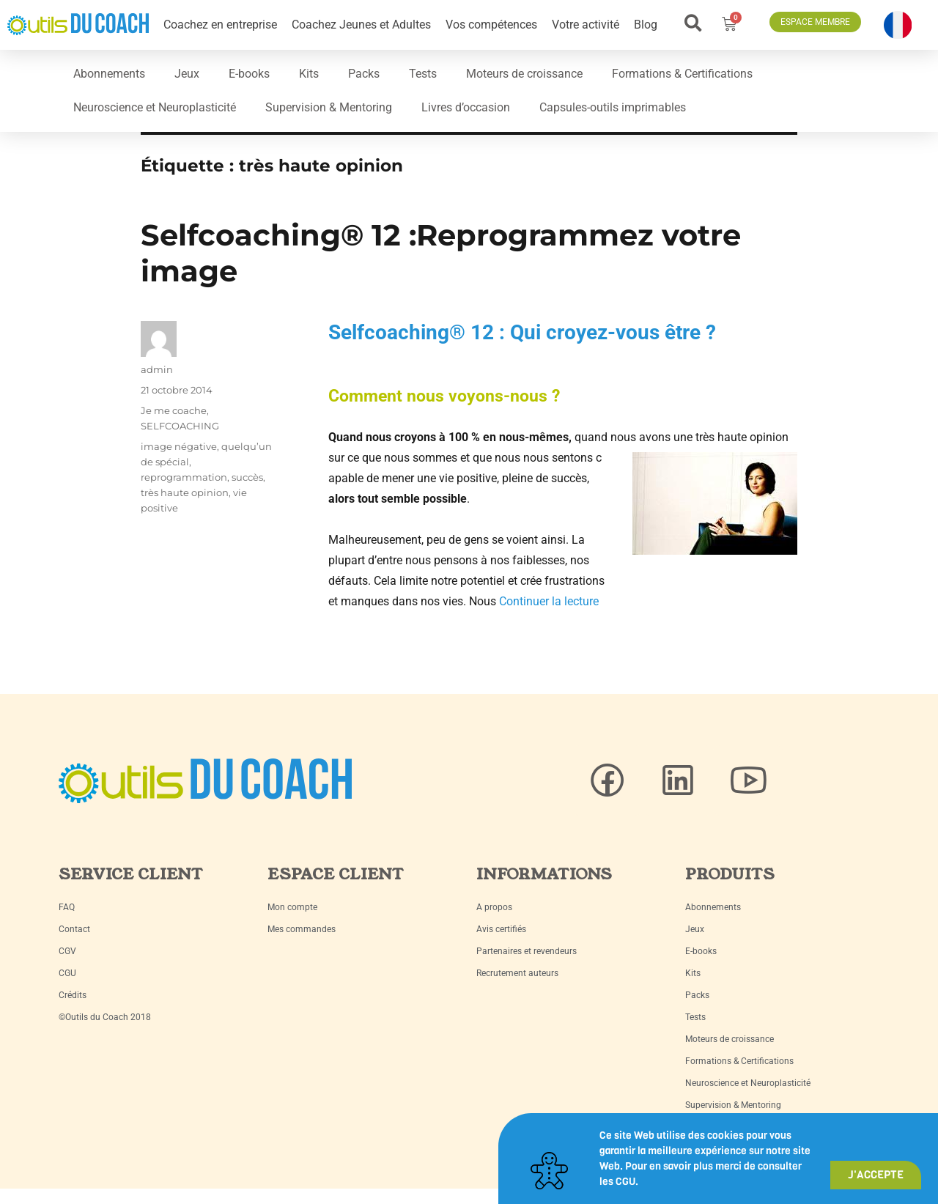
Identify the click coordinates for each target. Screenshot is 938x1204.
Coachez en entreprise (220, 25)
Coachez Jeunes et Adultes (361, 25)
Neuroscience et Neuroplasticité (154, 107)
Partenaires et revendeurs (526, 951)
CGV (67, 951)
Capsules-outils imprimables (612, 107)
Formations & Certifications (682, 74)
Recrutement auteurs (517, 973)
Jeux (186, 74)
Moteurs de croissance (524, 74)
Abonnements (109, 74)
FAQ (67, 907)
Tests (423, 74)
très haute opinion (185, 492)
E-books (249, 74)
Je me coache (174, 410)
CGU (67, 973)
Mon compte (292, 907)
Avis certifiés (501, 929)
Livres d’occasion (465, 107)
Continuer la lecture (549, 601)
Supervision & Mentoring (328, 107)
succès (247, 477)
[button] (693, 23)
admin (157, 369)
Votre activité (585, 25)
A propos (494, 907)
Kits (309, 74)
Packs (364, 74)
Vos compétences (491, 25)
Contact (74, 929)
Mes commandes (301, 929)
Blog (645, 25)
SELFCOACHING (180, 426)
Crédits (72, 995)
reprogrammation (184, 477)
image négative (179, 446)
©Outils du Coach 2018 (105, 1017)
